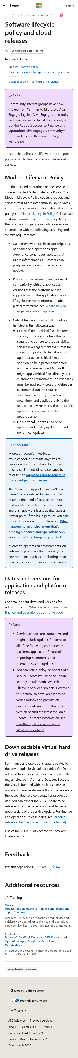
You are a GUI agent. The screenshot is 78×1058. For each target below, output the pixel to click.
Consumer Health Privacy (24, 1033)
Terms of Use (16, 1039)
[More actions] (69, 15)
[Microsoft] (39, 5)
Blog (11, 1027)
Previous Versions (41, 1020)
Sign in (70, 6)
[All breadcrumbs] (8, 15)
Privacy (45, 1027)
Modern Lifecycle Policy (23, 67)
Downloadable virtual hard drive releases (34, 82)
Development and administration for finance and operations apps (32, 15)
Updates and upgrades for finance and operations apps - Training (37, 910)
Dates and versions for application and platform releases (38, 74)
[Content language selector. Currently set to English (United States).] (27, 990)
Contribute (29, 1027)
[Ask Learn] (62, 15)
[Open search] (60, 5)
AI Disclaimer (16, 1020)
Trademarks (37, 1039)
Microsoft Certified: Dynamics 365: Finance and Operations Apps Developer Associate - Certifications (36, 941)
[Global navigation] (4, 5)
